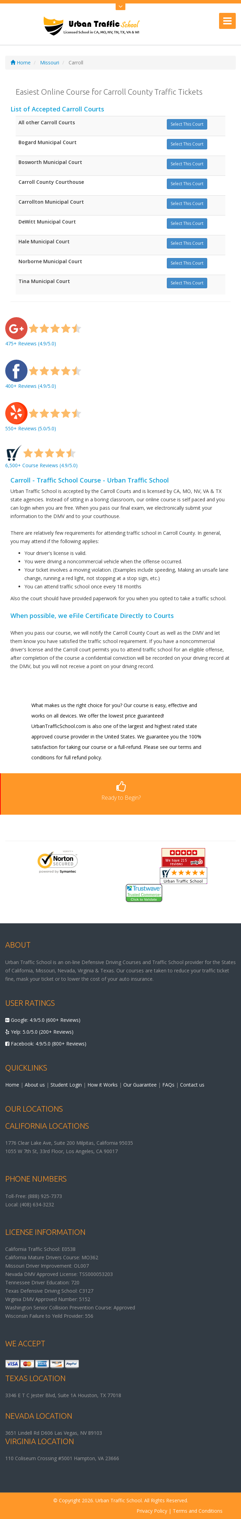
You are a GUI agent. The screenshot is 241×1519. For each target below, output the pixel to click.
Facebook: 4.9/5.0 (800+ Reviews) (45, 1043)
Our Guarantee (140, 1084)
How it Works (102, 1084)
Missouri (49, 62)
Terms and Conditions (198, 1511)
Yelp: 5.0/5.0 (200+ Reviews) (39, 1031)
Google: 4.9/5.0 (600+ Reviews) (42, 1020)
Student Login (66, 1084)
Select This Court (187, 124)
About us (35, 1084)
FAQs (168, 1084)
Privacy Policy (152, 1511)
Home (20, 62)
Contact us (192, 1084)
